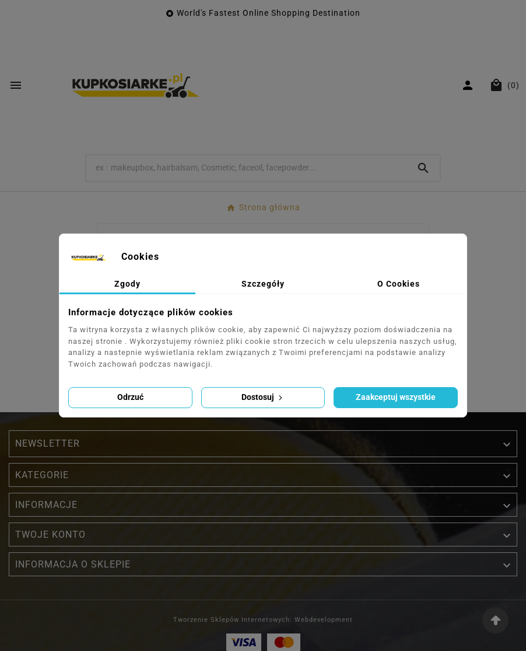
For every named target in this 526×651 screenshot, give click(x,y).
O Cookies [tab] (398, 283)
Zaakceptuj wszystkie (396, 397)
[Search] (423, 168)
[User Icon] (469, 85)
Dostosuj (263, 397)
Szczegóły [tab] (263, 283)
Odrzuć (130, 397)
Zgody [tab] (127, 283)
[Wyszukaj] (246, 167)
